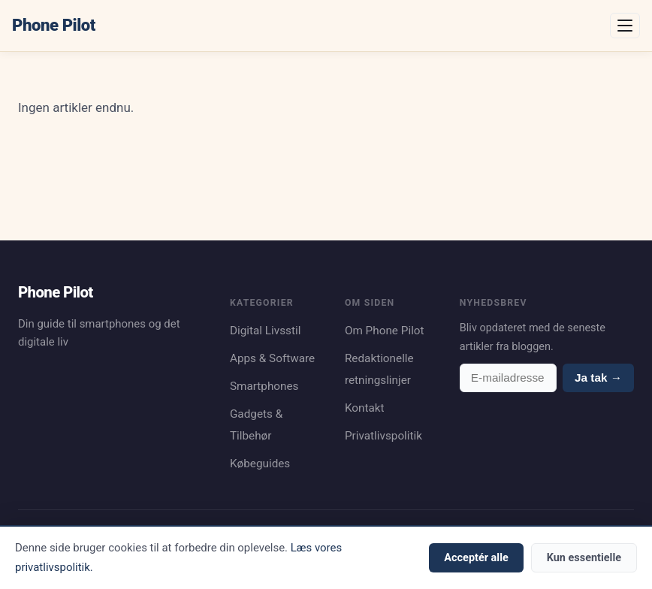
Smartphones (264, 386)
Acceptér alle (476, 557)
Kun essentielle (584, 557)
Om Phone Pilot (384, 330)
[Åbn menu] (625, 25)
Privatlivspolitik (383, 436)
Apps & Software (272, 358)
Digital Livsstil (265, 330)
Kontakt (365, 408)
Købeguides (260, 463)
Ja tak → (598, 377)
